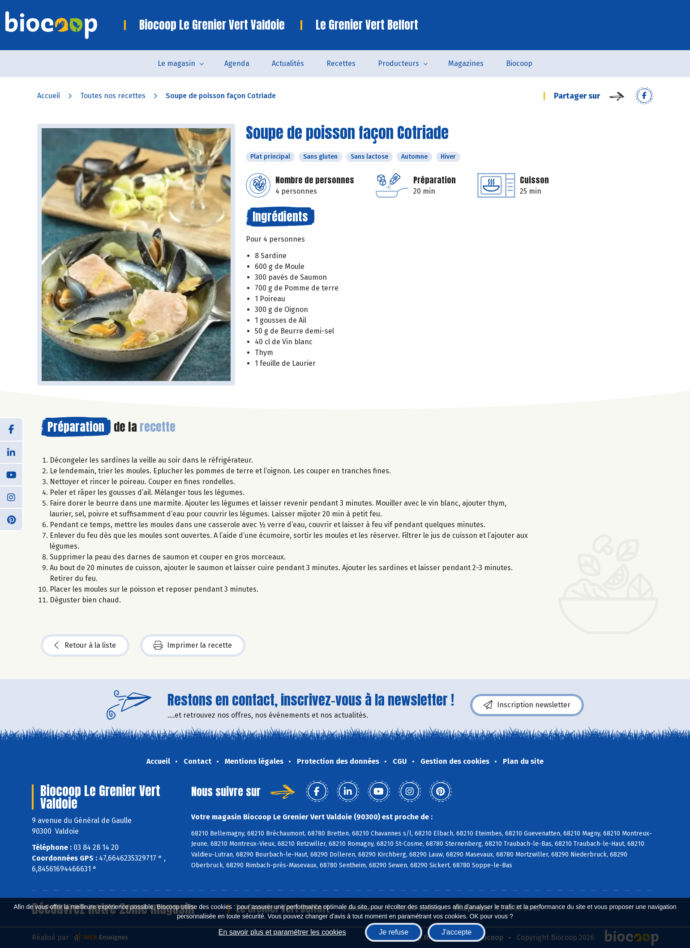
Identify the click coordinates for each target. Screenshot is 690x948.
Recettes (341, 63)
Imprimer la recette (193, 645)
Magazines (466, 63)
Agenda (236, 63)
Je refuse (393, 932)
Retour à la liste (85, 645)
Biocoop (519, 63)
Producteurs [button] (398, 63)
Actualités (288, 63)
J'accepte (456, 932)
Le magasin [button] (176, 63)
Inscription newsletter (527, 705)
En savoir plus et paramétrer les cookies (282, 932)
